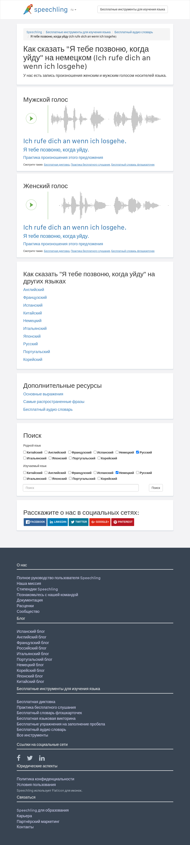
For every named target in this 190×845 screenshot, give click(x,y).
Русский (30, 344)
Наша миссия (29, 583)
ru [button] (73, 9)
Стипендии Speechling (37, 589)
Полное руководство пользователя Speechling (58, 577)
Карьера (24, 816)
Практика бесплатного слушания (46, 707)
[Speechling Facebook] (21, 759)
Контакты (25, 827)
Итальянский (35, 328)
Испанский (33, 305)
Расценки (25, 605)
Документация (30, 600)
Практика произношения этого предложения (63, 157)
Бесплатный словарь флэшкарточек (49, 712)
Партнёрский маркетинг (38, 821)
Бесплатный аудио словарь (134, 32)
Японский (32, 336)
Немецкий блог (30, 665)
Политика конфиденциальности (45, 779)
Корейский (32, 359)
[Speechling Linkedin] (44, 759)
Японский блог (30, 676)
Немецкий (32, 320)
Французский (35, 297)
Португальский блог (34, 659)
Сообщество (28, 611)
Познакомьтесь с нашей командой (47, 594)
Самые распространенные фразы (53, 401)
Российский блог (32, 648)
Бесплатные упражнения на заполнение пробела (61, 724)
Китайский (32, 313)
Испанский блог (31, 631)
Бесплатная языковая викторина (46, 718)
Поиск (156, 488)
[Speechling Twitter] (32, 759)
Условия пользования (36, 784)
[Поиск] (81, 488)
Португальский (36, 351)
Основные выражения (43, 394)
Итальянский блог (33, 653)
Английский (33, 289)
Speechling (34, 32)
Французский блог (33, 642)
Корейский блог (31, 670)
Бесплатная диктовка (36, 701)
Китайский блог (30, 681)
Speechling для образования (43, 810)
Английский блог (32, 637)
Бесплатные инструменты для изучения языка (132, 9)
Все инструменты (32, 735)
